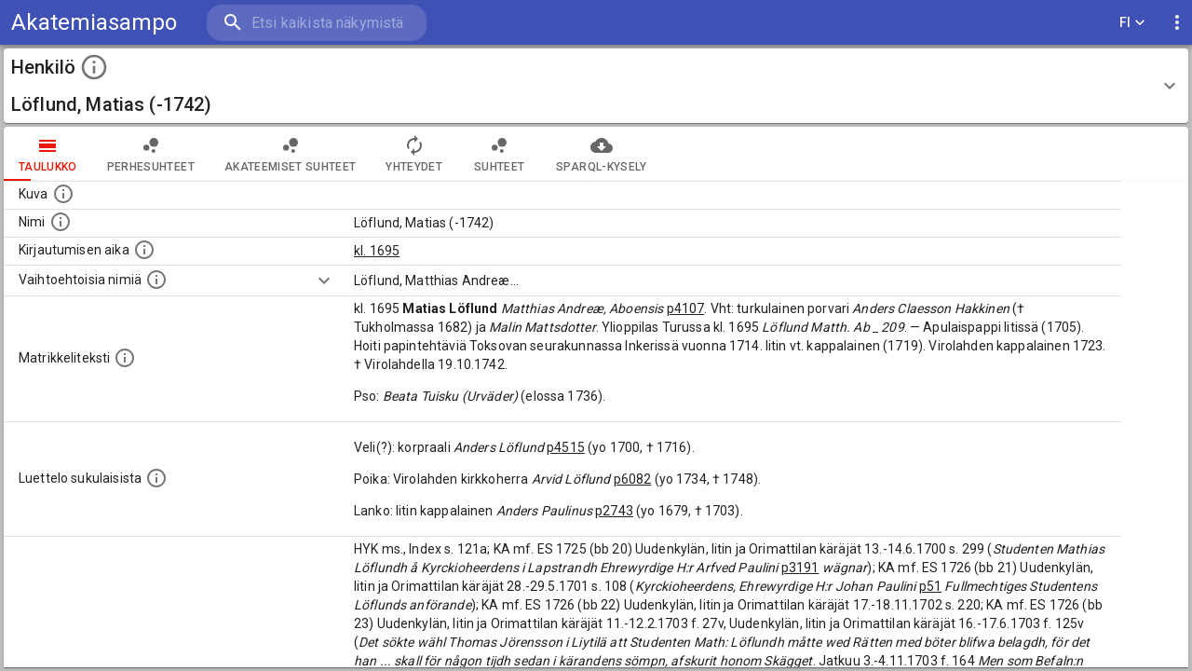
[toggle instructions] (94, 67)
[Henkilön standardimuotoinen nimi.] (60, 222)
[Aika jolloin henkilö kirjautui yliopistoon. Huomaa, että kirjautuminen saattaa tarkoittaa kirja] (144, 250)
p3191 (800, 567)
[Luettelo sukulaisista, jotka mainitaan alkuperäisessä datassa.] (156, 478)
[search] (317, 23)
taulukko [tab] (48, 154)
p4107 (686, 308)
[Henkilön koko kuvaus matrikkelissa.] (125, 358)
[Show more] (324, 280)
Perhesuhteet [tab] (151, 154)
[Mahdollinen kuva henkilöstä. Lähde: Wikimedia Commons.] (63, 194)
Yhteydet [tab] (414, 154)
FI (1132, 23)
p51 (930, 586)
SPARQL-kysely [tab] (601, 154)
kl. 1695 (377, 250)
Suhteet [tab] (499, 154)
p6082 (633, 479)
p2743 (614, 510)
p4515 (566, 447)
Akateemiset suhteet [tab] (291, 154)
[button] (596, 85)
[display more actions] (1177, 23)
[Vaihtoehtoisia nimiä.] (156, 279)
